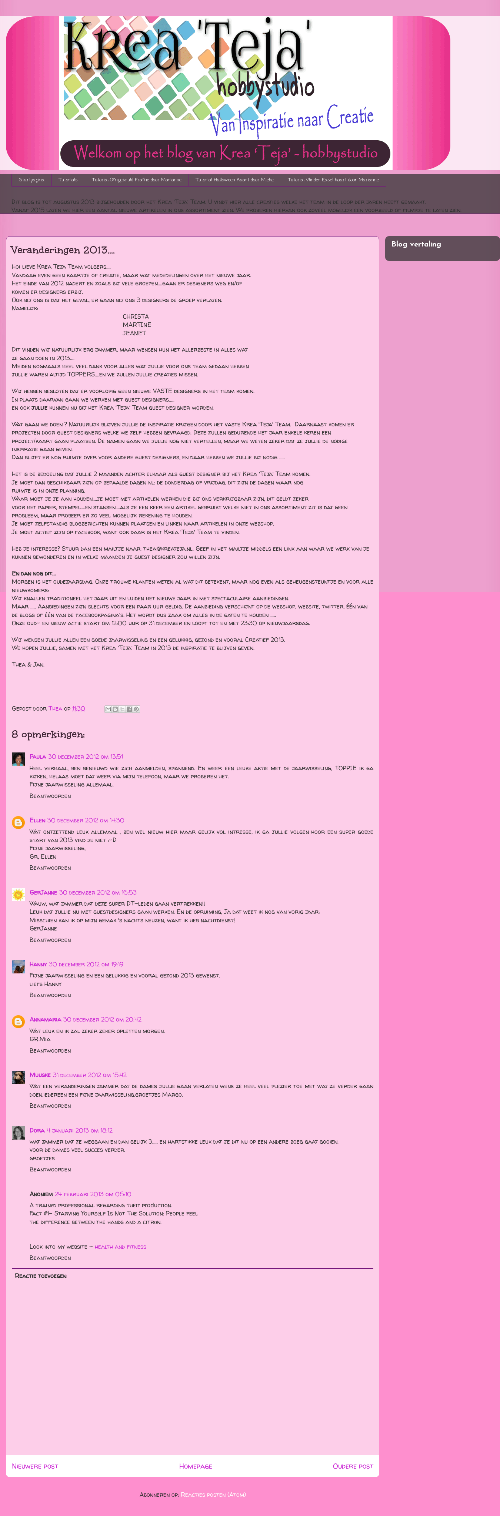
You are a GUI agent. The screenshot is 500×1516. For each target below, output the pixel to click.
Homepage (195, 1466)
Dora (37, 1130)
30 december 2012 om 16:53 (98, 892)
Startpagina (31, 180)
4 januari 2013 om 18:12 (80, 1130)
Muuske (40, 1075)
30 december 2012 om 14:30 (85, 820)
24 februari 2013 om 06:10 (93, 1194)
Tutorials (68, 180)
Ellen (37, 820)
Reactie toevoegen (40, 1276)
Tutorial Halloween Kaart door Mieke (235, 180)
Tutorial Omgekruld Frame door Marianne (137, 180)
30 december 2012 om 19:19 (86, 964)
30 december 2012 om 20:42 (102, 1019)
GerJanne (43, 892)
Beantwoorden (50, 796)
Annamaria (45, 1019)
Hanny (38, 964)
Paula (38, 756)
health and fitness (120, 1246)
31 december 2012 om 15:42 (90, 1075)
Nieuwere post (35, 1466)
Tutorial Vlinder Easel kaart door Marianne (334, 180)
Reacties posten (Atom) (213, 1494)
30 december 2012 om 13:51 (85, 756)
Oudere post (353, 1466)
